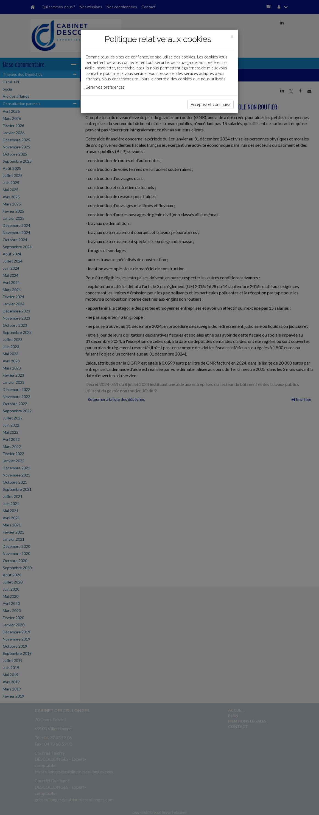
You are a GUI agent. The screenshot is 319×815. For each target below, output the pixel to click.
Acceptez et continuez (210, 104)
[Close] (232, 37)
